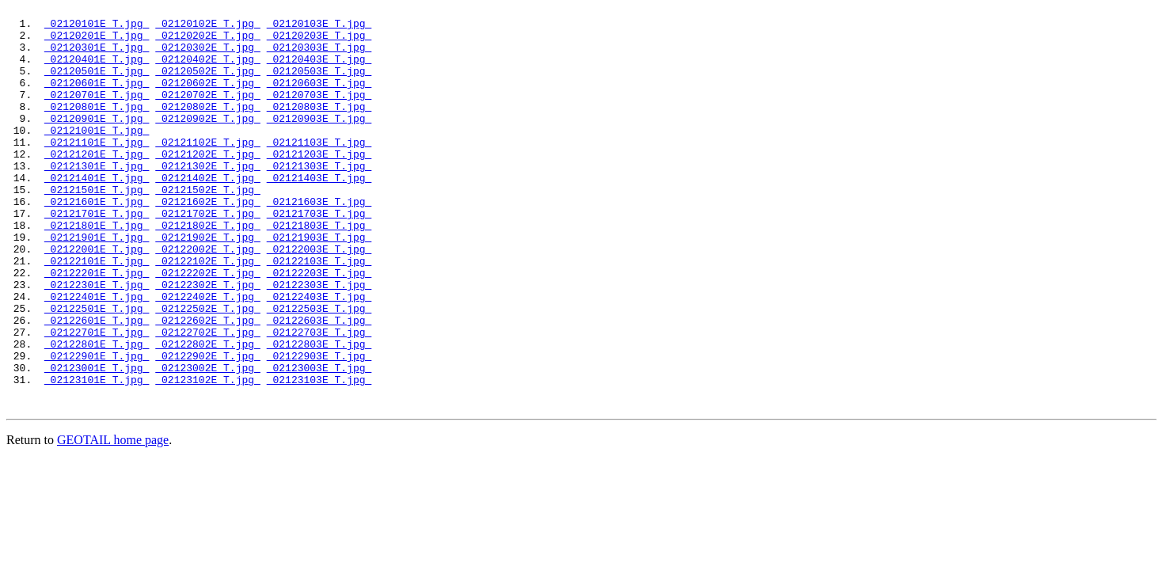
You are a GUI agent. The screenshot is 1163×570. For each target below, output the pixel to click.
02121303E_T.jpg (319, 199)
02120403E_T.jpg (319, 70)
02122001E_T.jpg (97, 298)
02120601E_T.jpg (97, 99)
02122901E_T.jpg (97, 427)
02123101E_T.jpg (97, 455)
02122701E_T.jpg (97, 398)
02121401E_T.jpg (97, 213)
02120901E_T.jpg (97, 142)
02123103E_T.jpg (319, 455)
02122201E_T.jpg (97, 327)
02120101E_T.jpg (97, 28)
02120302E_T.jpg (207, 56)
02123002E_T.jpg (207, 441)
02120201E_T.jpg (97, 42)
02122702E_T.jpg (207, 398)
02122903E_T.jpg (319, 427)
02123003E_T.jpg (319, 441)
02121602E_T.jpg (207, 241)
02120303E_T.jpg (319, 56)
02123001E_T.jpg (97, 441)
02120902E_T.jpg (207, 142)
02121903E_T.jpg (319, 284)
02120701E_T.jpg (97, 113)
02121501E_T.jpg (97, 227)
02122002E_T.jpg (207, 298)
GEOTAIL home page (113, 518)
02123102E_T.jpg (207, 455)
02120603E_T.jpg (319, 99)
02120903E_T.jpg (319, 142)
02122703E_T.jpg (319, 398)
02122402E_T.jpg (207, 355)
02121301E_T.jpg (97, 199)
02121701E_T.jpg (97, 256)
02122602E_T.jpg (207, 384)
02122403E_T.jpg (319, 355)
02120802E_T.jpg (207, 127)
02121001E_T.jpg (97, 156)
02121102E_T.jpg (207, 170)
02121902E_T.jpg (207, 284)
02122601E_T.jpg (97, 384)
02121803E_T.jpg (319, 270)
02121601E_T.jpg (97, 241)
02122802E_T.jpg (207, 412)
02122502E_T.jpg (207, 370)
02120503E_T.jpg (319, 85)
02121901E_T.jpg (97, 284)
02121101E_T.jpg (97, 170)
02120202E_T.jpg (207, 42)
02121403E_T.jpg (319, 213)
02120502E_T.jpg (207, 85)
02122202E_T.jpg (207, 327)
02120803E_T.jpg (319, 127)
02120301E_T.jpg (97, 56)
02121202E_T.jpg (207, 184)
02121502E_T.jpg (207, 227)
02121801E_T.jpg (97, 270)
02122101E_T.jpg (97, 313)
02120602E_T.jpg (207, 99)
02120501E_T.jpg (97, 85)
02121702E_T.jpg (207, 256)
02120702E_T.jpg (207, 113)
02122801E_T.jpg (97, 412)
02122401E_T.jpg (97, 355)
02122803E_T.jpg (319, 412)
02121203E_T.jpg (319, 184)
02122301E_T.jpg (97, 341)
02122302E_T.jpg (207, 341)
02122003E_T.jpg (319, 298)
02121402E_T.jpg (207, 213)
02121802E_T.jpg (207, 270)
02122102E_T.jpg (207, 313)
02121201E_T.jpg (97, 184)
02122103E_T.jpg (319, 313)
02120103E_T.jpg (319, 28)
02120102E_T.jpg (207, 28)
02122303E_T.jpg (319, 341)
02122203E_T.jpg (319, 327)
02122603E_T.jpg (319, 384)
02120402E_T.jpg (207, 70)
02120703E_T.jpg (319, 113)
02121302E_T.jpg (207, 199)
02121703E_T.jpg (319, 256)
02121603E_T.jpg (319, 241)
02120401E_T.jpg (97, 70)
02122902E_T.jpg (207, 427)
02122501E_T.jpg (97, 370)
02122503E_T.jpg (319, 370)
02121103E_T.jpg (319, 170)
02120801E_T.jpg (97, 127)
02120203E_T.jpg (319, 42)
